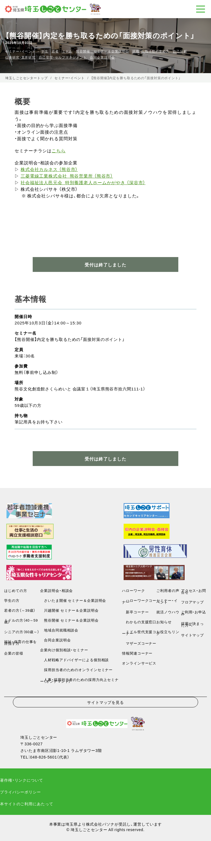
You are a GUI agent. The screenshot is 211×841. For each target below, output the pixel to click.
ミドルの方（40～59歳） (21, 620)
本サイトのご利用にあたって (26, 803)
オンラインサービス (139, 663)
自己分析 (180, 51)
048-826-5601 (43, 757)
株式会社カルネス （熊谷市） (49, 169)
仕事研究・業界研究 (20, 57)
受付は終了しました (105, 458)
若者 (55, 51)
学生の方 (12, 600)
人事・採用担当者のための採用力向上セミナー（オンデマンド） (79, 680)
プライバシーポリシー (20, 792)
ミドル (67, 51)
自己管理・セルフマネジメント (63, 57)
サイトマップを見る (105, 702)
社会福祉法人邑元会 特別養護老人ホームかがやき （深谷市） (83, 182)
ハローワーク (133, 590)
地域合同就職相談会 (59, 630)
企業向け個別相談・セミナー (64, 649)
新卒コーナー (135, 611)
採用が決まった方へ (192, 624)
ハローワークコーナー (139, 601)
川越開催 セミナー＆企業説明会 (69, 610)
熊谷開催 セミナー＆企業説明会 (102, 51)
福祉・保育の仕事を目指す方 (20, 642)
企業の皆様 (13, 653)
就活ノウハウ (167, 611)
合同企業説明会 (102, 57)
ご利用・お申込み (193, 612)
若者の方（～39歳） (19, 610)
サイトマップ (192, 635)
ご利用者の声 (167, 590)
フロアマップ (192, 602)
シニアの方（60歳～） (21, 631)
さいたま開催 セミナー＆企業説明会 (73, 600)
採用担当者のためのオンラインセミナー (76, 669)
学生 (44, 51)
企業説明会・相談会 (56, 590)
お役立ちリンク (167, 632)
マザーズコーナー (139, 643)
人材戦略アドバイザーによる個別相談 (74, 659)
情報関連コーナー (137, 653)
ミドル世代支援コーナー (139, 632)
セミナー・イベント (166, 601)
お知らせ (164, 621)
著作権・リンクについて (21, 780)
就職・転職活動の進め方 (151, 51)
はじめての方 (15, 590)
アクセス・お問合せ (193, 591)
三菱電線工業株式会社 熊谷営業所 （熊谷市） (67, 175)
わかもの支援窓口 (139, 621)
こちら (59, 150)
